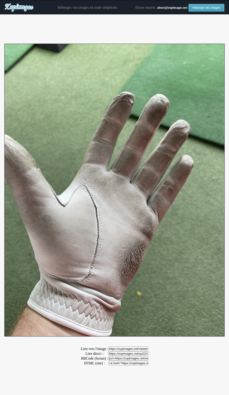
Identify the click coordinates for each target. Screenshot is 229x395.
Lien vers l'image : (94, 349)
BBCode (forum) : (94, 358)
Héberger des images (206, 7)
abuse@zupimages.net (172, 7)
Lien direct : (94, 353)
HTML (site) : (94, 363)
